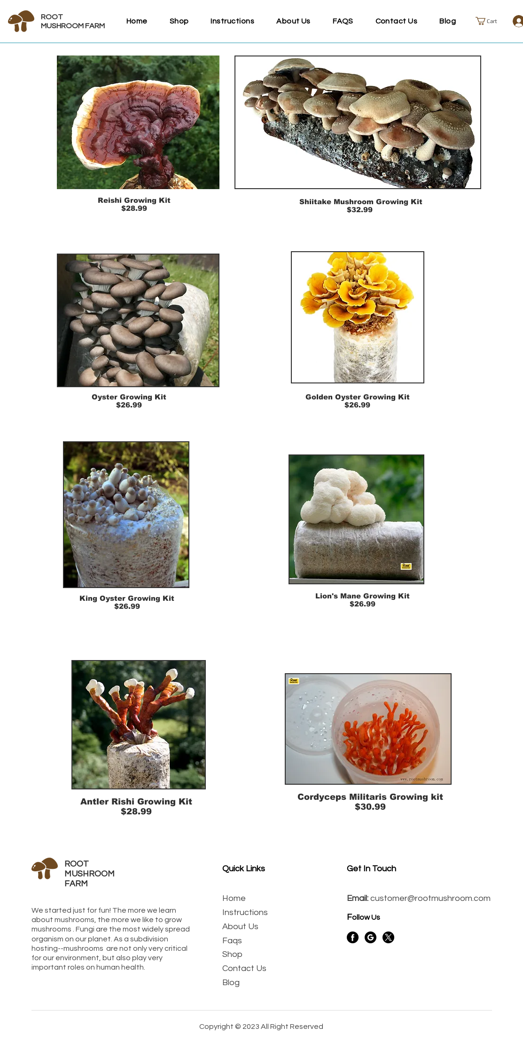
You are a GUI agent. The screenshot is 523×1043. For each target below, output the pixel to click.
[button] (491, 21)
